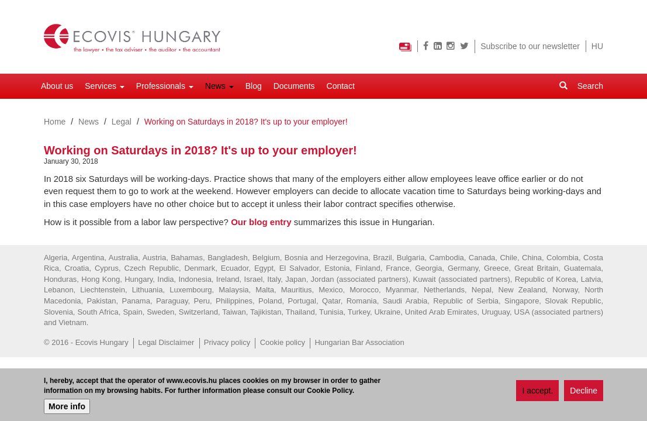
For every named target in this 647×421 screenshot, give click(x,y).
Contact (341, 86)
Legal (122, 121)
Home (54, 121)
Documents (294, 86)
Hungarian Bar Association (359, 342)
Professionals (164, 86)
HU (597, 46)
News (219, 86)
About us (57, 86)
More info (67, 407)
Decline (583, 391)
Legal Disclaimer (166, 342)
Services (104, 86)
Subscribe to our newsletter (530, 46)
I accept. (537, 391)
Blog (253, 86)
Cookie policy (282, 342)
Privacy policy (227, 342)
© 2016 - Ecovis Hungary (86, 342)
